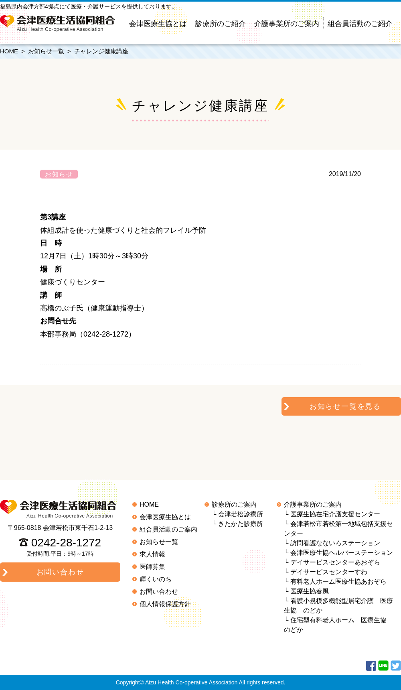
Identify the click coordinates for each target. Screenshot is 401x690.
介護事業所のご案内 (286, 24)
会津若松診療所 (240, 514)
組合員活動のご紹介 (360, 24)
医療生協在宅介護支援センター (335, 514)
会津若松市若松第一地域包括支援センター (338, 528)
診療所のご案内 (234, 504)
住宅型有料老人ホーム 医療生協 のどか (338, 625)
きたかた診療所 (240, 523)
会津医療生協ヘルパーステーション (341, 552)
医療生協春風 (309, 591)
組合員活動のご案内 (168, 529)
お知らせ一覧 (46, 51)
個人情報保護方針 (165, 604)
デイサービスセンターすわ (328, 571)
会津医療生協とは (158, 24)
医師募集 (152, 566)
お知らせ (59, 174)
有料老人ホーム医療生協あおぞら (338, 581)
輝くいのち (156, 579)
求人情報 (152, 554)
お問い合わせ (159, 591)
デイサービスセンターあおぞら (335, 562)
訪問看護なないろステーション (335, 543)
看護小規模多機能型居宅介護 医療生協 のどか (338, 605)
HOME (9, 51)
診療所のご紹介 (220, 24)
